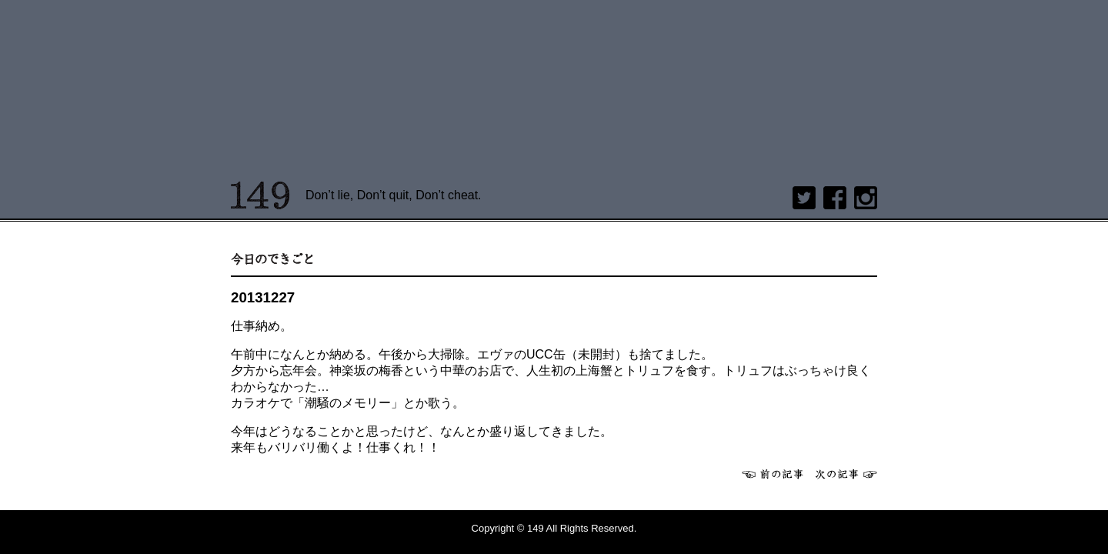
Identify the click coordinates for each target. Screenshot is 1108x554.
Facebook (834, 197)
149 (260, 195)
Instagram (865, 197)
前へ (772, 474)
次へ (846, 474)
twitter (804, 197)
